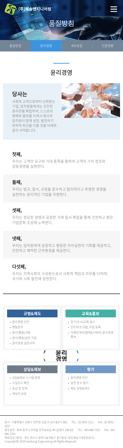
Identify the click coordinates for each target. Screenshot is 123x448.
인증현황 (108, 45)
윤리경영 (46, 45)
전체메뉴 (114, 9)
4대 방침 (76, 45)
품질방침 (15, 45)
